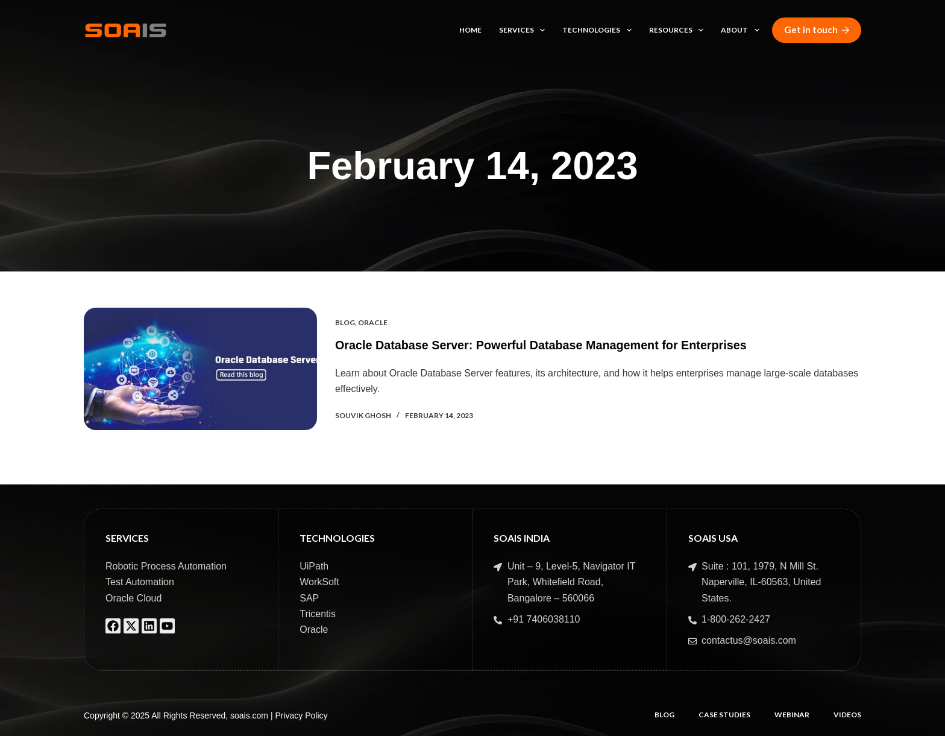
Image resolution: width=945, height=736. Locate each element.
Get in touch (817, 29)
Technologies (599, 30)
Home (470, 29)
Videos (847, 714)
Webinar (791, 714)
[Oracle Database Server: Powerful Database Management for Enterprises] (200, 369)
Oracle (373, 322)
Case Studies (724, 714)
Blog (345, 322)
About (742, 30)
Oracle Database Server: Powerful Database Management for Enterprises (543, 345)
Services (524, 30)
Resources (678, 30)
